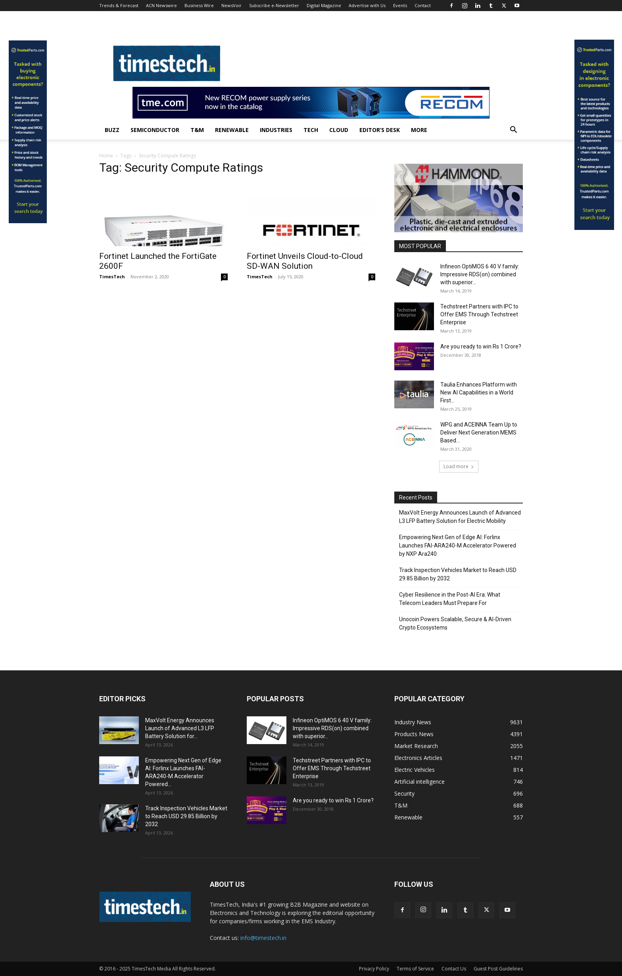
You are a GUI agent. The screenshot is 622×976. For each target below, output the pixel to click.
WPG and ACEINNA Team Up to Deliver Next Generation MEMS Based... (478, 432)
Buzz (112, 130)
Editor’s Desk (379, 130)
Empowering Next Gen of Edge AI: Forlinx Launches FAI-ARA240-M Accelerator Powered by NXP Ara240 (457, 545)
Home (106, 155)
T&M (197, 130)
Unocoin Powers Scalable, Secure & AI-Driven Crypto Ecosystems (455, 623)
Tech (310, 130)
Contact (423, 5)
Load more (458, 466)
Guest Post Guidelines (498, 968)
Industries (276, 130)
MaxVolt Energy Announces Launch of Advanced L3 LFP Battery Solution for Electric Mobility (460, 516)
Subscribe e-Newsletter (274, 5)
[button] (513, 130)
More (419, 130)
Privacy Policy (374, 968)
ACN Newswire (161, 5)
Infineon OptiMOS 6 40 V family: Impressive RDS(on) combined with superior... (479, 274)
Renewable (232, 130)
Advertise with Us (367, 5)
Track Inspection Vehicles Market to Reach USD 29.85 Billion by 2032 (457, 574)
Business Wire (199, 5)
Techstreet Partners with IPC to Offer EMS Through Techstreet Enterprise (479, 314)
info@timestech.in (263, 938)
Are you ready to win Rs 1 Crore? (480, 346)
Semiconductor (155, 130)
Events (400, 5)
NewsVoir (231, 5)
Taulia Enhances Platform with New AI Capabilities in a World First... (478, 392)
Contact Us (454, 968)
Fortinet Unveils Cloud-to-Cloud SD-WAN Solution (305, 261)
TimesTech (112, 276)
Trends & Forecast (118, 5)
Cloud (338, 130)
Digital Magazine (324, 5)
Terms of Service (415, 968)
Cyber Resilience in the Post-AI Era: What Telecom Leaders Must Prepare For (449, 598)
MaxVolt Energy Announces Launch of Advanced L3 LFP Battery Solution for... (179, 728)
